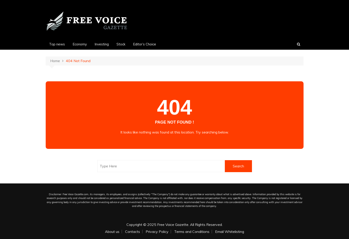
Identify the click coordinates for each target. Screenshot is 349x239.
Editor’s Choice (144, 44)
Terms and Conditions (191, 231)
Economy (80, 44)
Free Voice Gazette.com (75, 194)
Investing (102, 44)
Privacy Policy (157, 231)
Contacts (132, 231)
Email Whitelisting (229, 231)
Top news (57, 44)
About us (112, 231)
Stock (120, 44)
